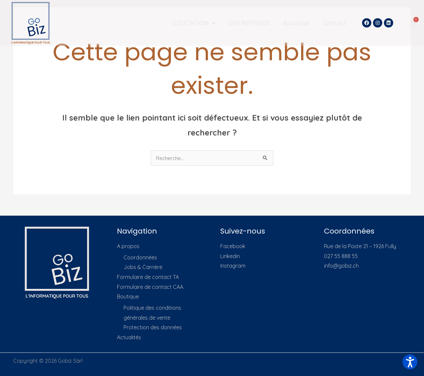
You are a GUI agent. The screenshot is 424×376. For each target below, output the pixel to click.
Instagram (232, 265)
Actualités (129, 337)
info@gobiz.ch (341, 265)
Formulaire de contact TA (148, 277)
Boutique (296, 23)
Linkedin (230, 256)
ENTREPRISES (249, 23)
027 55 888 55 (341, 256)
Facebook (232, 246)
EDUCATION (194, 23)
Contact (334, 23)
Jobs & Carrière (143, 267)
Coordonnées (140, 257)
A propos (128, 246)
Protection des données (153, 327)
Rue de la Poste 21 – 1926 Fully (360, 246)
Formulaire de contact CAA (150, 287)
